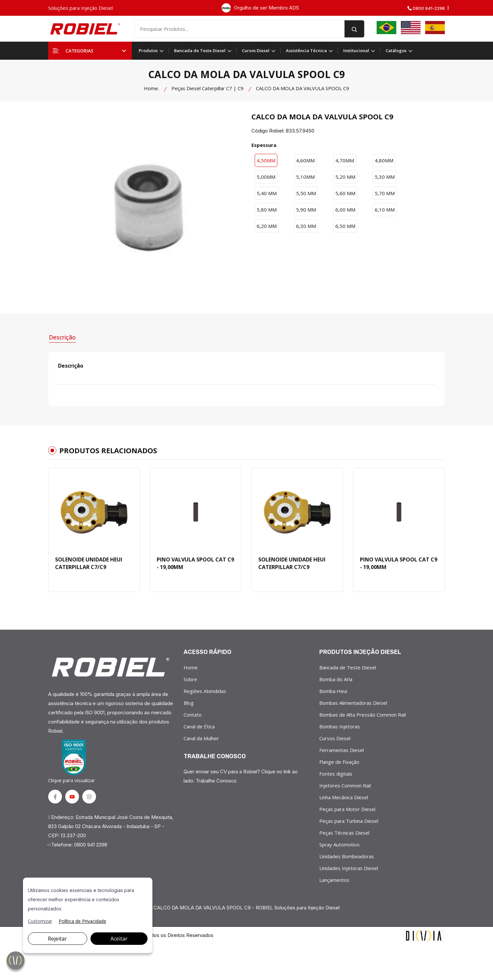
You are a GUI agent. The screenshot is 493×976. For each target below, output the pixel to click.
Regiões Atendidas (205, 690)
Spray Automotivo (339, 844)
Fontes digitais (335, 773)
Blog (189, 702)
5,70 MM (385, 193)
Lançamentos (334, 879)
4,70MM (344, 160)
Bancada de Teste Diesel (202, 50)
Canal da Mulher (201, 738)
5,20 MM (345, 176)
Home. (151, 88)
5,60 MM (345, 193)
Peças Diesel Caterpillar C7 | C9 (207, 88)
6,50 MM (345, 226)
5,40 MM (267, 193)
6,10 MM (385, 209)
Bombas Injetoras (339, 726)
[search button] (358, 28)
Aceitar (119, 938)
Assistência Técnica (309, 50)
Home (191, 667)
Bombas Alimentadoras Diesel (353, 702)
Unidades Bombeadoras (346, 856)
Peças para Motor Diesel (347, 808)
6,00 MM (345, 209)
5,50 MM (306, 193)
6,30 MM (306, 226)
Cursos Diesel (258, 50)
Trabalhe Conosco (216, 780)
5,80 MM (267, 209)
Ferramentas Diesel (341, 749)
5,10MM (305, 176)
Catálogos (398, 50)
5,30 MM (385, 176)
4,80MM (384, 160)
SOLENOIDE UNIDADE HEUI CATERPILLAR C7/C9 (88, 562)
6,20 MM (267, 226)
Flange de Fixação (339, 761)
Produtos (151, 50)
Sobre (190, 679)
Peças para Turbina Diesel (348, 820)
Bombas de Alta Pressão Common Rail (362, 714)
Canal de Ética (199, 726)
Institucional (359, 50)
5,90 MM (306, 209)
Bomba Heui (333, 690)
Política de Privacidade (82, 921)
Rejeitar (57, 938)
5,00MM (266, 176)
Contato (193, 714)
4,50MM (266, 160)
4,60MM (305, 160)
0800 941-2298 (426, 8)
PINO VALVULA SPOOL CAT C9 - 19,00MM (195, 562)
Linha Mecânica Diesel (343, 797)
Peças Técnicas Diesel (344, 832)
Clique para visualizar (72, 761)
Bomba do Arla (335, 679)
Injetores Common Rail (345, 785)
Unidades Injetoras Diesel (348, 867)
